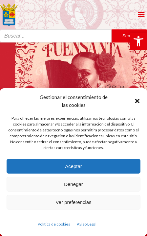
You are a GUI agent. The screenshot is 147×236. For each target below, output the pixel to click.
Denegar (73, 184)
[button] (138, 41)
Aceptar (73, 166)
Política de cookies (54, 224)
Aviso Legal (86, 224)
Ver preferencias (73, 202)
